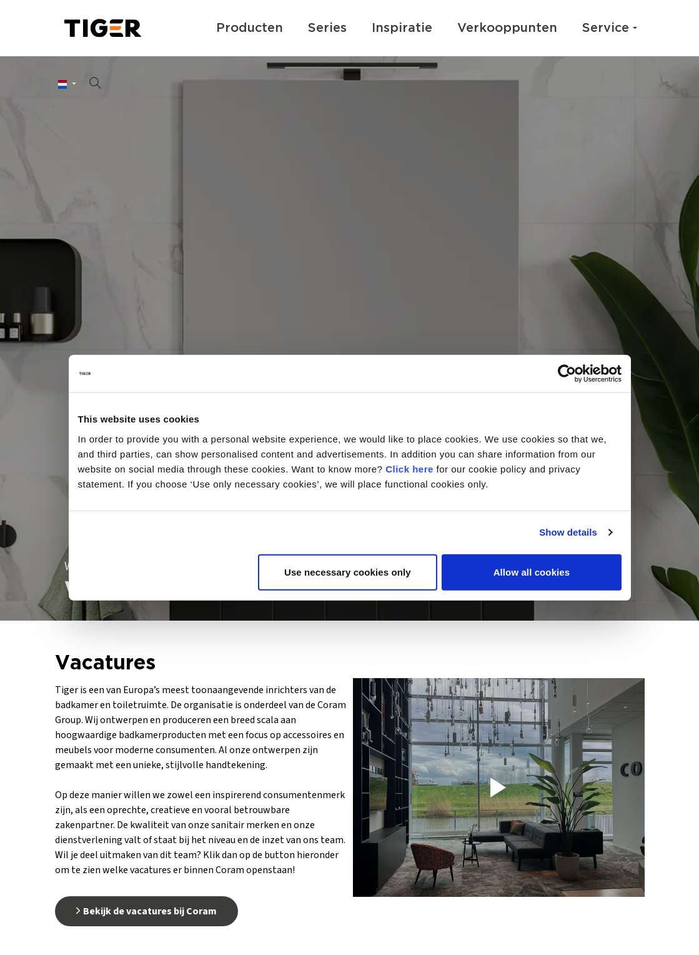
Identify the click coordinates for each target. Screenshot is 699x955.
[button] (499, 787)
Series (327, 28)
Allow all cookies (531, 571)
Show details (568, 532)
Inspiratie (402, 28)
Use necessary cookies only (347, 571)
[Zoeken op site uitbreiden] (95, 84)
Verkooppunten (507, 28)
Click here (409, 468)
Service (605, 28)
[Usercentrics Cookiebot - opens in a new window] (567, 373)
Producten (249, 28)
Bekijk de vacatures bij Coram (146, 911)
